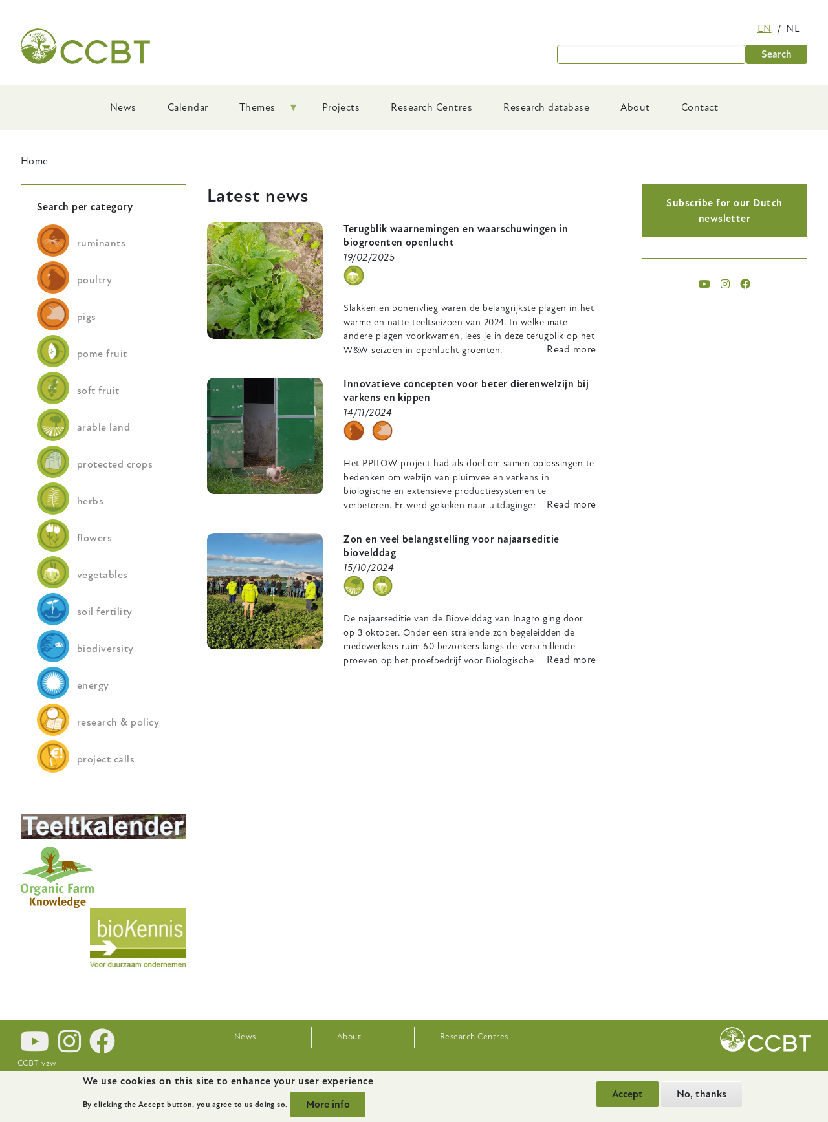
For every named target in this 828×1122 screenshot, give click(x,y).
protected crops (115, 464)
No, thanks (701, 1094)
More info (328, 1104)
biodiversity (105, 648)
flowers (94, 538)
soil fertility (105, 611)
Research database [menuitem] (546, 107)
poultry (94, 280)
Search (776, 54)
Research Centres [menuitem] (431, 107)
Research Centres (474, 1036)
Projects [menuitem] (341, 107)
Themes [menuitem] (261, 112)
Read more (571, 349)
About (349, 1036)
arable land (103, 427)
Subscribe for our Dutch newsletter (724, 211)
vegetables (102, 574)
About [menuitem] (634, 107)
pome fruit (102, 353)
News (245, 1036)
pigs (86, 316)
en (764, 28)
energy (93, 685)
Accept (627, 1094)
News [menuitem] (123, 107)
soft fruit (98, 390)
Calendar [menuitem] (188, 107)
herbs (90, 501)
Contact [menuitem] (699, 107)
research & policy (118, 722)
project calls (106, 759)
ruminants (101, 243)
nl (793, 28)
